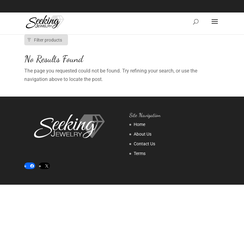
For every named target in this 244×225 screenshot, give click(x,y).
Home (139, 124)
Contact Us (144, 143)
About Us (142, 134)
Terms (140, 153)
